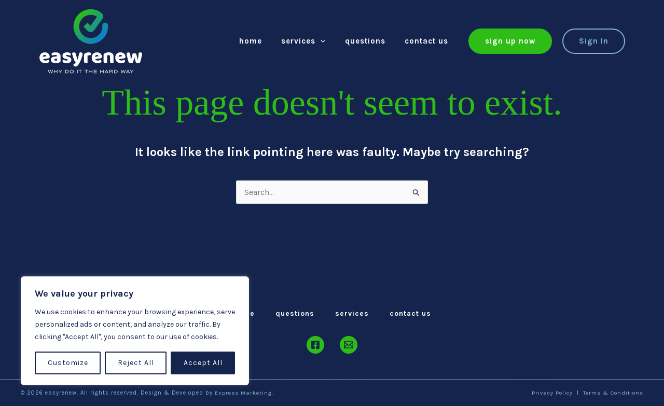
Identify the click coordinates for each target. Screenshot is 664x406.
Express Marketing (243, 392)
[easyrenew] (91, 40)
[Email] (348, 345)
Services (313, 41)
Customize (68, 362)
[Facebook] (315, 345)
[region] (135, 330)
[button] (510, 41)
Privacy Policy (551, 392)
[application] (330, 41)
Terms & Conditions (612, 392)
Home (264, 41)
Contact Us (428, 41)
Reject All (136, 362)
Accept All (203, 362)
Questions (371, 41)
